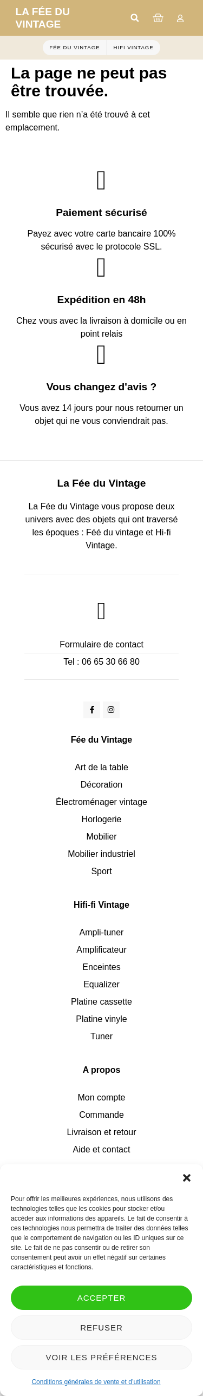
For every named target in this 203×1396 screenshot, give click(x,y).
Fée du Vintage (102, 739)
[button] (186, 1177)
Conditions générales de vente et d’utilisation (95, 1382)
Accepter (101, 1297)
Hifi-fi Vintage (101, 904)
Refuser (101, 1327)
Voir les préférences (102, 1357)
